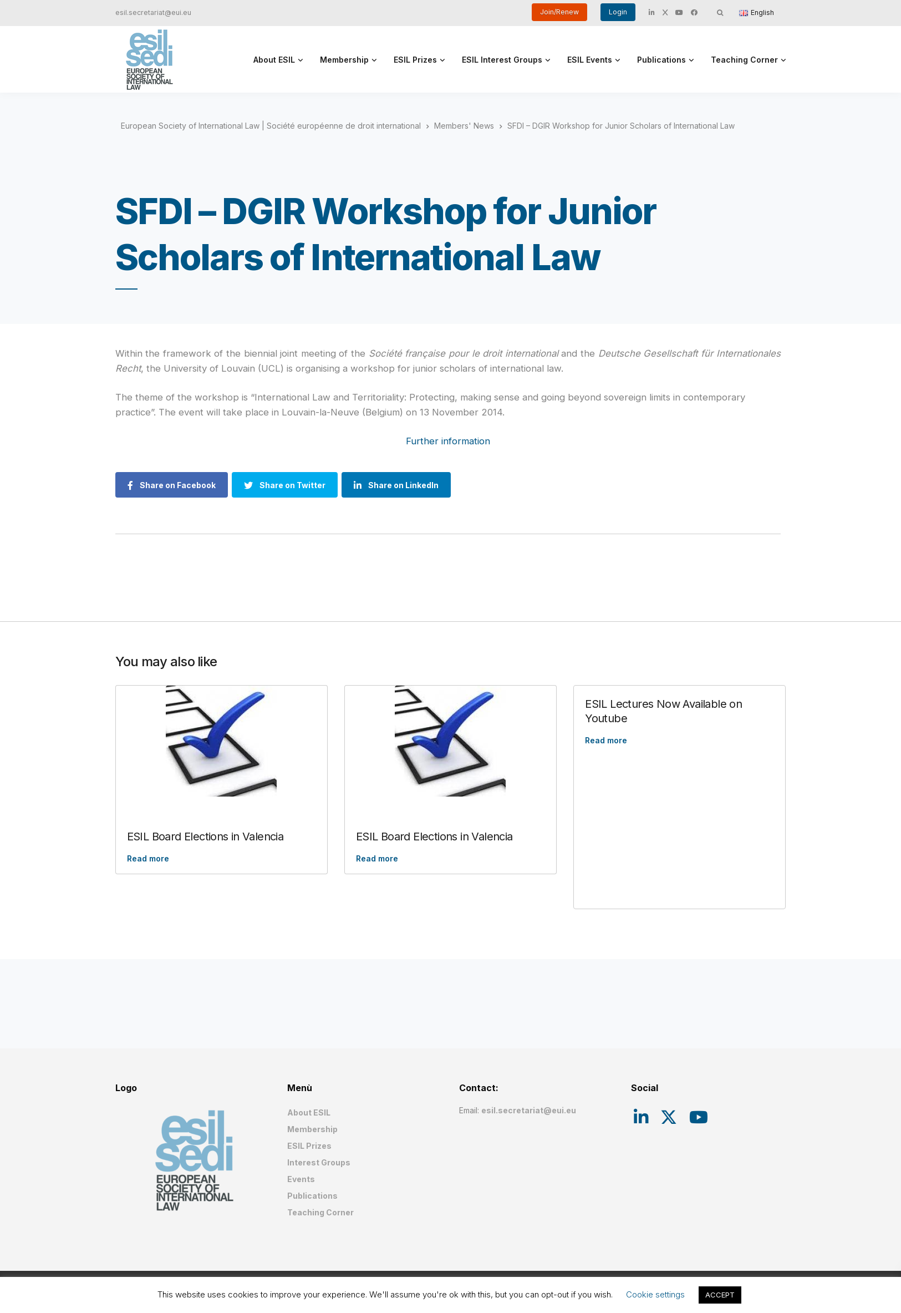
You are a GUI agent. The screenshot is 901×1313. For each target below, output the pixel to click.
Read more (148, 858)
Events (301, 1179)
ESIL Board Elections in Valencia (205, 836)
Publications (661, 59)
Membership (344, 59)
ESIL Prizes (415, 59)
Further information (448, 441)
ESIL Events (589, 59)
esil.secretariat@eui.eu (153, 12)
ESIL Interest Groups (502, 59)
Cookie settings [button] (655, 1294)
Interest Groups (318, 1162)
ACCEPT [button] (720, 1294)
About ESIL (274, 59)
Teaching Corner (744, 59)
